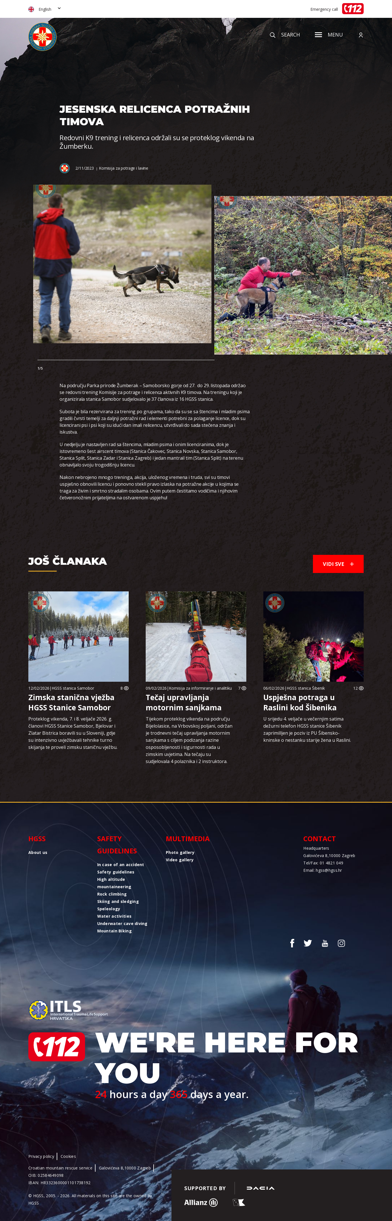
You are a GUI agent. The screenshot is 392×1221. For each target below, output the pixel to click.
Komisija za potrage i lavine (123, 168)
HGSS (37, 838)
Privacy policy (41, 1156)
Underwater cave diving (122, 923)
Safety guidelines (117, 844)
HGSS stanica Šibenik (306, 688)
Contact (319, 838)
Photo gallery (180, 852)
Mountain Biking (114, 931)
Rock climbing (112, 894)
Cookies (68, 1156)
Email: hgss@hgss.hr (322, 870)
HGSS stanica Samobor (73, 688)
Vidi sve (338, 564)
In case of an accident (120, 864)
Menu (329, 34)
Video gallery (180, 859)
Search (285, 34)
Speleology (108, 908)
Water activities (114, 916)
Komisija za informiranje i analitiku (200, 688)
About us (37, 852)
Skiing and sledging (118, 901)
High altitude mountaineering (114, 883)
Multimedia (188, 838)
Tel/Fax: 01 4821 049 (323, 863)
